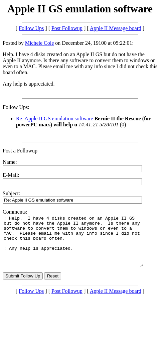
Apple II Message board (115, 28)
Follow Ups (31, 28)
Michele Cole (39, 43)
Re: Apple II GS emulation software (54, 118)
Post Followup (67, 28)
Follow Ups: (16, 107)
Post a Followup (20, 150)
